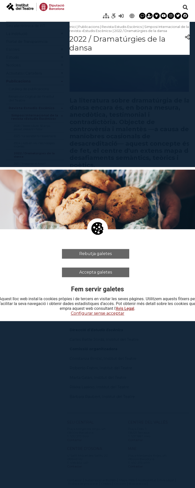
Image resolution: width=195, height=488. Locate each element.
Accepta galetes (95, 272)
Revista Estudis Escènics (122, 27)
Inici (73, 27)
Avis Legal (125, 309)
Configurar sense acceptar (97, 313)
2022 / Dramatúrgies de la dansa (140, 31)
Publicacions (88, 27)
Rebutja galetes (95, 253)
